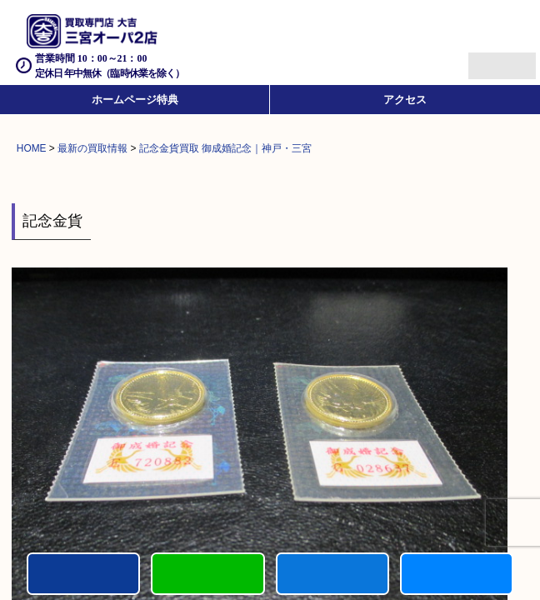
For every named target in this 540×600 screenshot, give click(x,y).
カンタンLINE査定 (207, 573)
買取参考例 (457, 573)
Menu (483, 58)
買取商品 (333, 573)
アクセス (405, 99)
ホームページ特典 (135, 99)
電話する (83, 573)
